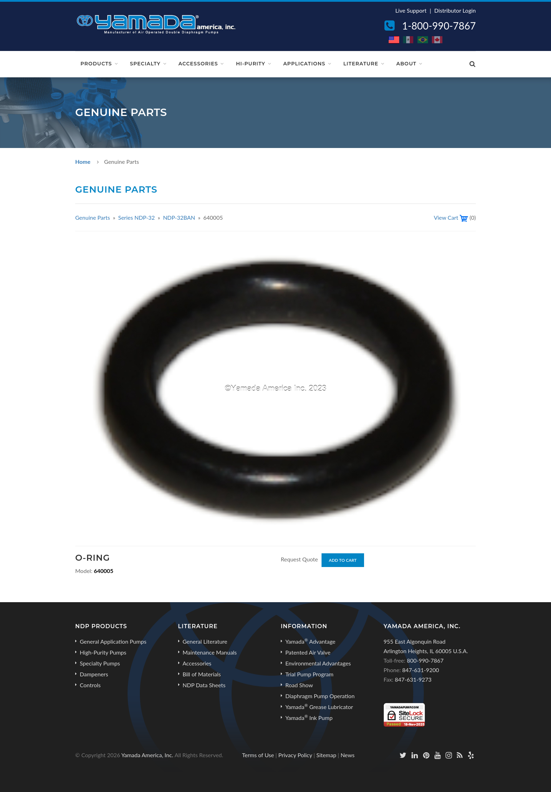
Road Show (299, 685)
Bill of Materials (202, 674)
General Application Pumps (113, 641)
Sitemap (326, 755)
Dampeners (94, 674)
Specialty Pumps (100, 663)
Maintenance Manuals (210, 652)
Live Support (411, 10)
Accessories (198, 63)
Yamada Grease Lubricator (319, 706)
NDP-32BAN (179, 217)
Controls (90, 685)
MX (408, 40)
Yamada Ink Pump (308, 717)
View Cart (446, 217)
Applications (304, 63)
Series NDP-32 (137, 217)
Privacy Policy (295, 755)
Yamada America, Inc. (147, 755)
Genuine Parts (92, 217)
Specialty (145, 63)
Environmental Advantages (318, 663)
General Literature (205, 641)
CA (437, 40)
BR (423, 40)
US (394, 40)
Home (82, 161)
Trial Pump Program (309, 674)
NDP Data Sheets (204, 685)
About (406, 63)
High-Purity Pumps (103, 652)
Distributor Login (455, 10)
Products (96, 63)
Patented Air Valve (307, 652)
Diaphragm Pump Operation (320, 696)
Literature (360, 63)
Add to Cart (343, 560)
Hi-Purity (250, 63)
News (348, 755)
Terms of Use (258, 755)
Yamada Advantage (310, 641)
